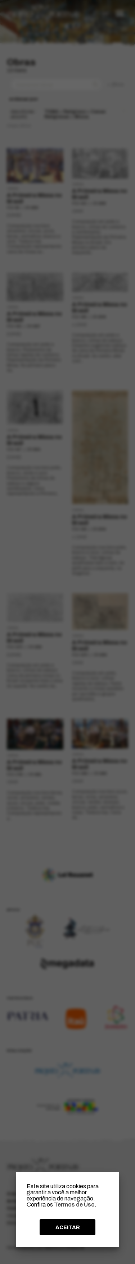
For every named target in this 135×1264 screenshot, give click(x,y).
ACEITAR (67, 1227)
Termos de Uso (74, 1205)
